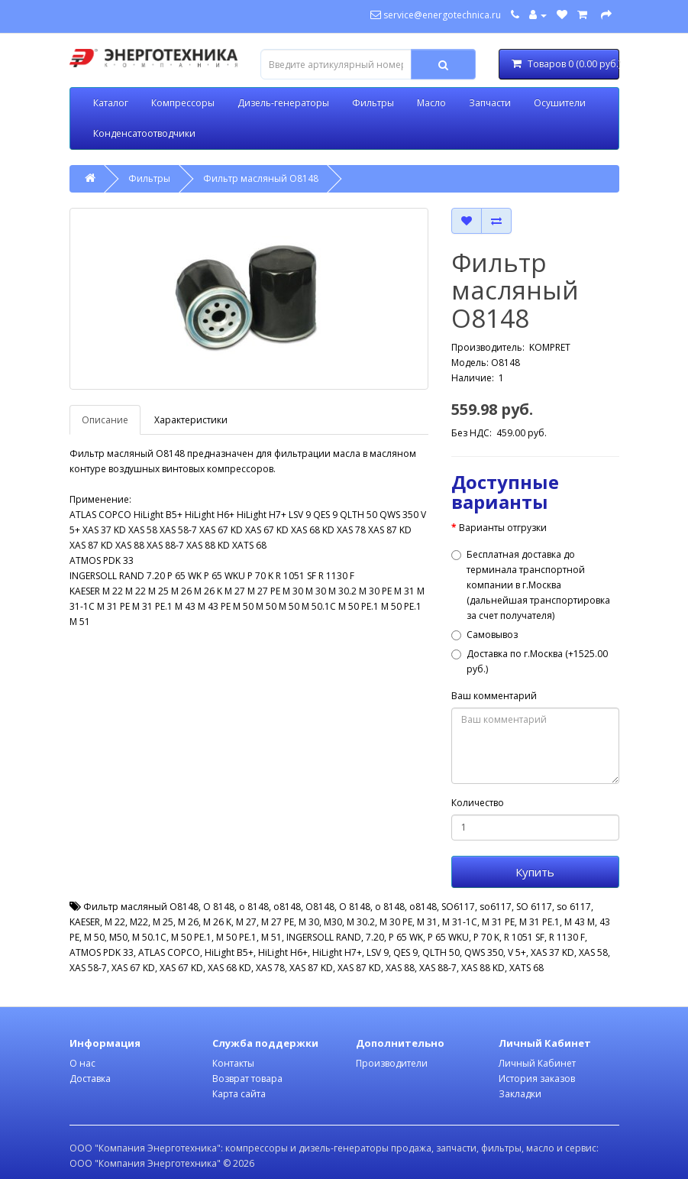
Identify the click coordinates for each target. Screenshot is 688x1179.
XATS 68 (526, 967)
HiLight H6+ (283, 952)
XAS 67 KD (133, 967)
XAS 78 (270, 967)
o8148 (287, 906)
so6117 (496, 906)
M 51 (271, 937)
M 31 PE (498, 921)
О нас (82, 1063)
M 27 (246, 921)
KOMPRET (549, 347)
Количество (477, 802)
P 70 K (486, 937)
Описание (105, 419)
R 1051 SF (524, 937)
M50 (118, 937)
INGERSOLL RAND (323, 937)
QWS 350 (483, 952)
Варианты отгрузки (503, 527)
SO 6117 (534, 906)
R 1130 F (567, 937)
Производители (392, 1063)
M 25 (163, 921)
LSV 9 (378, 952)
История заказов (537, 1078)
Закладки (520, 1093)
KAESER (84, 921)
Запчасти (490, 102)
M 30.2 (361, 921)
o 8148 (254, 906)
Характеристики (191, 419)
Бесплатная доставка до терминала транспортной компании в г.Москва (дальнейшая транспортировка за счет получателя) (530, 585)
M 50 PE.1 (191, 937)
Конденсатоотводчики (144, 133)
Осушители (560, 102)
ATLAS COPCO (169, 952)
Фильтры (373, 102)
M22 (139, 921)
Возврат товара (247, 1078)
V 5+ (517, 952)
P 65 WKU (448, 937)
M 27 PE (277, 921)
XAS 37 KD (552, 952)
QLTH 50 (441, 952)
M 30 (309, 921)
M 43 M (579, 921)
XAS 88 (400, 967)
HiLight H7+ (337, 952)
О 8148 (354, 906)
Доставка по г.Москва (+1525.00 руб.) (529, 661)
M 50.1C (149, 937)
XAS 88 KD (483, 967)
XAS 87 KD (311, 967)
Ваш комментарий (494, 695)
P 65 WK (406, 937)
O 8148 (218, 906)
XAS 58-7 (88, 967)
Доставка (90, 1078)
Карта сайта (239, 1093)
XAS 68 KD (229, 967)
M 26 (188, 921)
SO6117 (458, 906)
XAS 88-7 (438, 967)
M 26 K (217, 921)
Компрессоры (183, 102)
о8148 (423, 906)
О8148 (319, 906)
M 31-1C (459, 921)
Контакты (233, 1063)
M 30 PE (396, 921)
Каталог (110, 102)
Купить (534, 871)
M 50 (94, 937)
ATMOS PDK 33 (101, 952)
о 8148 (390, 906)
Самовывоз (484, 634)
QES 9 (405, 952)
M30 (333, 921)
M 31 (427, 921)
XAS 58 (593, 952)
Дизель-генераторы (283, 102)
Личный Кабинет (537, 1063)
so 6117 (574, 906)
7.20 (375, 937)
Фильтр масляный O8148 (260, 178)
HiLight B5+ (229, 952)
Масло (431, 102)
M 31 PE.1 (539, 921)
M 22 (115, 921)
